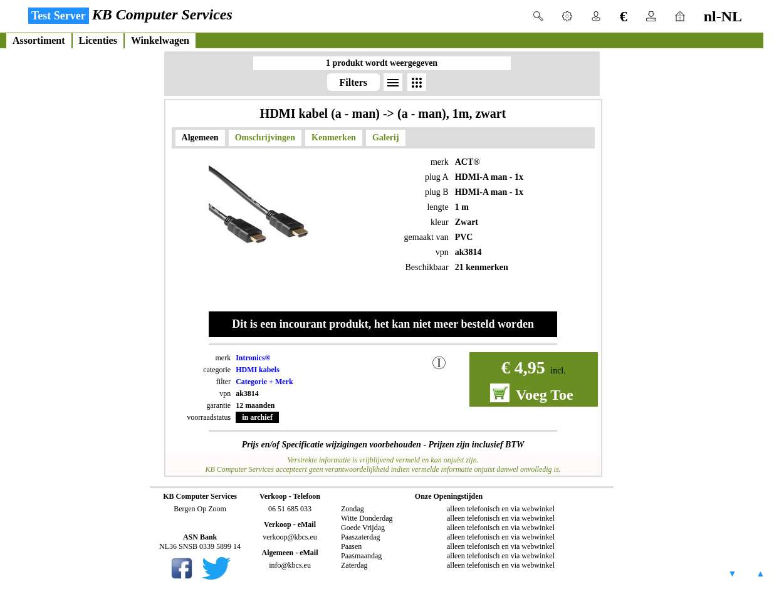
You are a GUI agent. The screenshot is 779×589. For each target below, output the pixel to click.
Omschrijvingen (265, 137)
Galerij (385, 137)
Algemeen (200, 137)
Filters (353, 82)
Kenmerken (333, 137)
